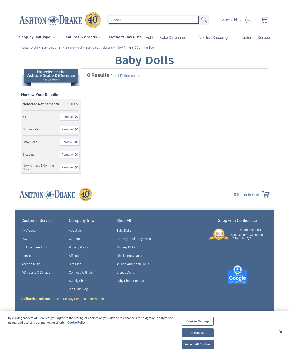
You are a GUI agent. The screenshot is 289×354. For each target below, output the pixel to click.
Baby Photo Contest (130, 280)
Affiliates (75, 255)
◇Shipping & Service (35, 271)
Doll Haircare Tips (34, 246)
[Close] (280, 331)
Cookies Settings (198, 321)
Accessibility (231, 19)
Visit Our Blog (78, 288)
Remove (67, 116)
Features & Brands (82, 36)
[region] (144, 332)
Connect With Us (81, 271)
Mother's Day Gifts (125, 36)
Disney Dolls (125, 271)
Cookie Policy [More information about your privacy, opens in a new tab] (76, 322)
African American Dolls (132, 263)
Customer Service (255, 36)
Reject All (197, 333)
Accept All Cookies (198, 344)
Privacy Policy (79, 246)
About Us (75, 230)
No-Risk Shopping (213, 36)
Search (204, 19)
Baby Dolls (123, 230)
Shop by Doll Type (37, 36)
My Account (29, 230)
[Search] (154, 19)
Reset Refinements (125, 75)
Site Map (75, 263)
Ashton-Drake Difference (166, 36)
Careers (74, 238)
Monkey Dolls (125, 246)
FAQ (24, 238)
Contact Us (29, 255)
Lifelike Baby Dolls (129, 255)
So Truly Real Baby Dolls (133, 238)
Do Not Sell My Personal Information (62, 298)
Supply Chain (78, 280)
